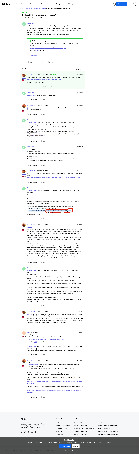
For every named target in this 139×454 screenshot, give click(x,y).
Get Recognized (59, 4)
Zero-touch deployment (80, 425)
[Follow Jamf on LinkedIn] (25, 432)
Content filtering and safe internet (108, 434)
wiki (36, 50)
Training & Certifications (63, 425)
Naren (29, 332)
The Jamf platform (79, 423)
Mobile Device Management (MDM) (84, 428)
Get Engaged (71, 4)
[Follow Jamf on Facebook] (35, 432)
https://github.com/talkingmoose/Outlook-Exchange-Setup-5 (48, 48)
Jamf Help (59, 423)
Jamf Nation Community (63, 428)
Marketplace (59, 434)
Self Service (101, 423)
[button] (121, 4)
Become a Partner (61, 437)
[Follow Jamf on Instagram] (32, 432)
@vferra (29, 108)
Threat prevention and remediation (108, 431)
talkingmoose (31, 74)
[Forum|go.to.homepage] (6, 4)
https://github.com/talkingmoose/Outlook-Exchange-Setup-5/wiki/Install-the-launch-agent (53, 177)
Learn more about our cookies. (102, 442)
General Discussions (22, 4)
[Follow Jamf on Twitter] (22, 432)
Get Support (34, 4)
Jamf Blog (59, 431)
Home (21, 8)
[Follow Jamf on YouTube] (28, 431)
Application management (81, 431)
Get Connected (46, 4)
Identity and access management (108, 425)
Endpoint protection (104, 428)
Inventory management (80, 434)
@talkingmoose (31, 95)
